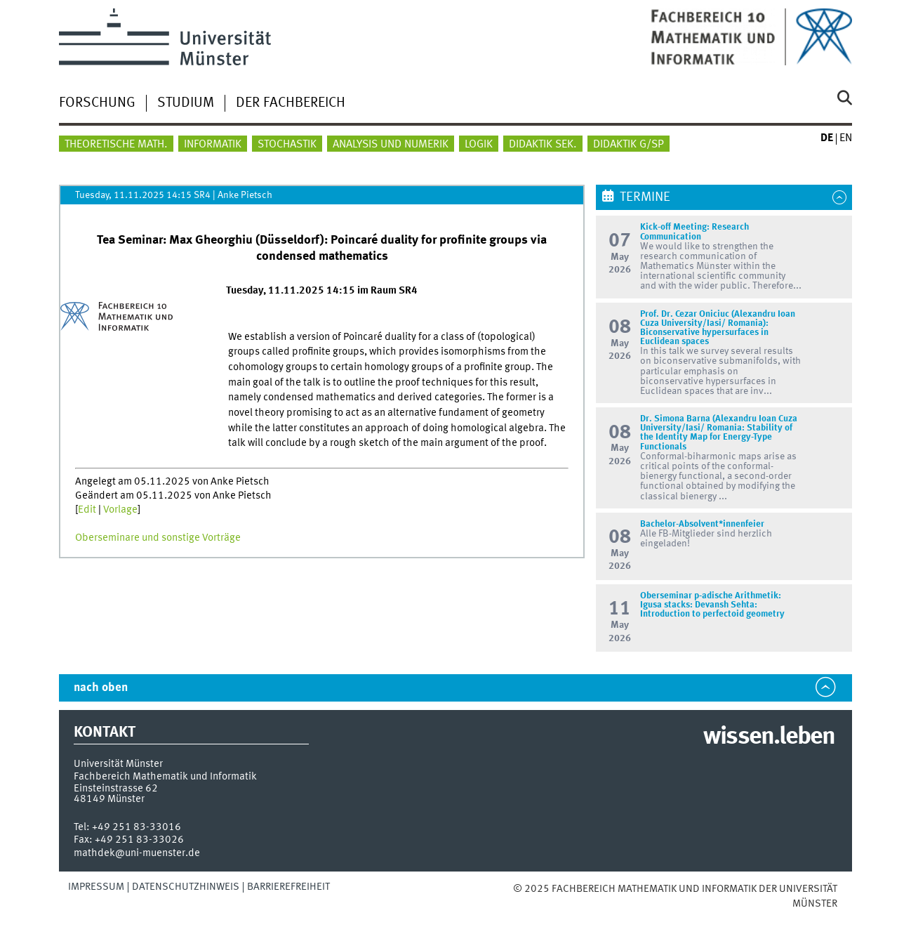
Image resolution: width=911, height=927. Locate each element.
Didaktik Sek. (543, 144)
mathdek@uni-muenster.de (137, 853)
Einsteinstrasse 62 (116, 788)
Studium (185, 103)
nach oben (101, 688)
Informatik (212, 144)
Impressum (96, 887)
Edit (87, 509)
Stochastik (287, 144)
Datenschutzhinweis (185, 887)
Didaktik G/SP (628, 144)
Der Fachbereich (290, 103)
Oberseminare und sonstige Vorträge (158, 538)
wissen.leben (768, 737)
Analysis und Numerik (390, 144)
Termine (645, 197)
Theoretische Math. (116, 144)
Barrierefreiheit (288, 887)
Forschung (97, 103)
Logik (479, 144)
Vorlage (120, 509)
